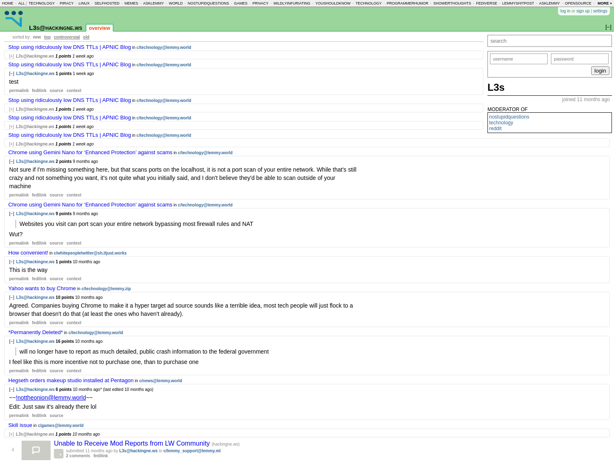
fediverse (486, 3)
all (21, 3)
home (7, 3)
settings (600, 11)
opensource (578, 3)
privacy (261, 3)
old (86, 37)
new (37, 37)
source (56, 90)
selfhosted (107, 3)
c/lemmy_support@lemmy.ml (192, 451)
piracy (67, 3)
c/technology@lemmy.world (163, 47)
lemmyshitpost (518, 3)
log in (565, 11)
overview (99, 28)
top (47, 37)
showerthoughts (452, 3)
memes (131, 3)
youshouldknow (333, 3)
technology (42, 3)
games (241, 3)
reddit (495, 128)
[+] (11, 56)
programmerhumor (408, 3)
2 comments (78, 456)
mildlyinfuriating (291, 3)
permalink (19, 90)
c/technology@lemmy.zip (106, 288)
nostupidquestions (208, 3)
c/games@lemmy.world (60, 425)
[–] (11, 73)
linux (84, 3)
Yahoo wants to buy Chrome (42, 288)
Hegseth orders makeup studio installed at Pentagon (71, 380)
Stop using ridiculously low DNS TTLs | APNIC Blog (69, 47)
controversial (67, 37)
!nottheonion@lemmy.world (51, 397)
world (176, 3)
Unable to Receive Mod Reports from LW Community (133, 443)
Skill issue (20, 425)
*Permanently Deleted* (35, 332)
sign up (583, 11)
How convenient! (28, 253)
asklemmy (153, 3)
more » (604, 3)
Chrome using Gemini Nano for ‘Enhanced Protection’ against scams (90, 152)
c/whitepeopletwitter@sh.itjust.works (90, 253)
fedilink (39, 90)
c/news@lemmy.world (160, 380)
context (73, 90)
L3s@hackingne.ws (55, 27)
